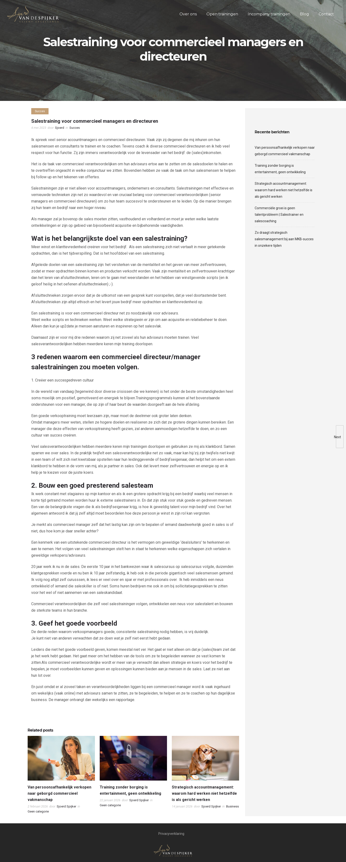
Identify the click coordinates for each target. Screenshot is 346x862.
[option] (61, 776)
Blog (304, 14)
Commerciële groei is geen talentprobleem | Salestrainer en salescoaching (279, 214)
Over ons (188, 14)
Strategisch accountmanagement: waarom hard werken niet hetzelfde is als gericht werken (204, 793)
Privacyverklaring (171, 834)
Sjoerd (59, 127)
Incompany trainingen (269, 14)
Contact (326, 14)
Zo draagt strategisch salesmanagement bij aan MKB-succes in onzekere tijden (284, 239)
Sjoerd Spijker (66, 806)
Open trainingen (222, 14)
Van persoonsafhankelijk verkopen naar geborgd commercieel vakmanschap (59, 793)
